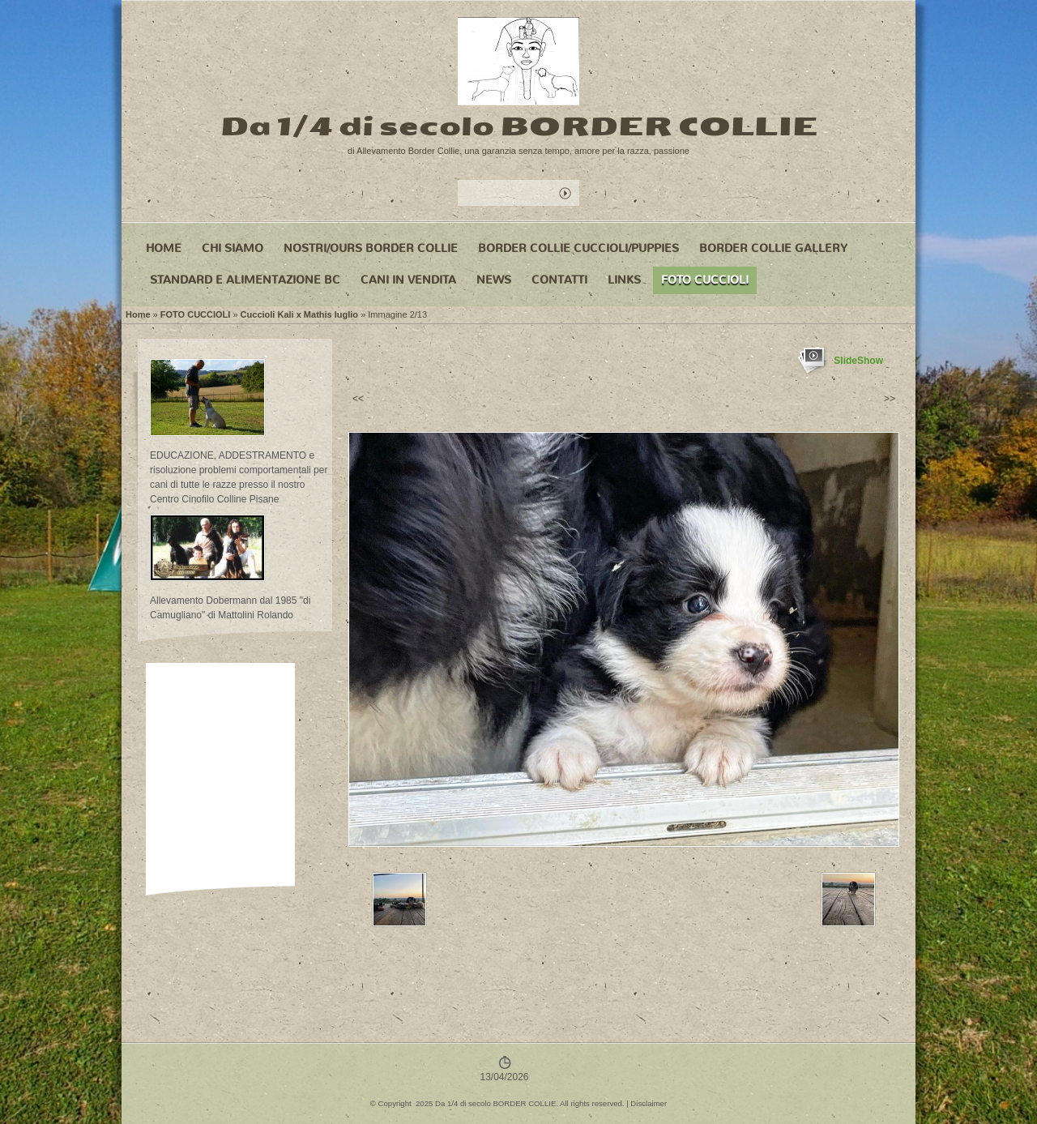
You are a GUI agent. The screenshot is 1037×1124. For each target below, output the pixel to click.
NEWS (493, 280)
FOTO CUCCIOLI (705, 280)
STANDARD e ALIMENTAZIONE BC (245, 280)
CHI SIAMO (232, 248)
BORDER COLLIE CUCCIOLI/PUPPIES (578, 248)
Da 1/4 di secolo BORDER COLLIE (518, 126)
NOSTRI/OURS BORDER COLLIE (371, 248)
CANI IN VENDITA (408, 280)
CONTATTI (559, 280)
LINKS (624, 280)
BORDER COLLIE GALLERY (773, 248)
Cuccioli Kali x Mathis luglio (299, 314)
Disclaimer (648, 1103)
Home (163, 248)
